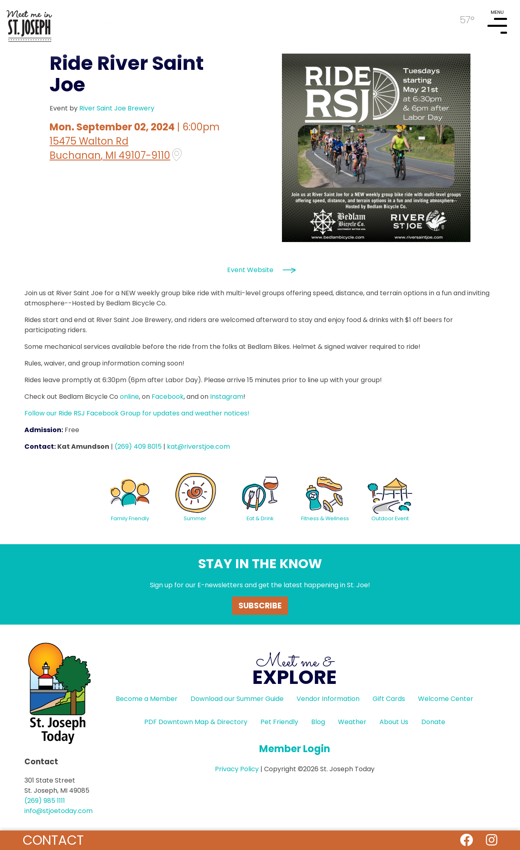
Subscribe (260, 605)
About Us (393, 722)
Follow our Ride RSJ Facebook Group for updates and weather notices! (136, 413)
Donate (433, 722)
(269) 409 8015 (138, 446)
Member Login (294, 748)
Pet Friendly (279, 722)
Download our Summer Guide (237, 698)
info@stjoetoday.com (58, 810)
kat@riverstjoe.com (198, 446)
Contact (53, 840)
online (129, 396)
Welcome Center (445, 698)
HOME (29, 22)
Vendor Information (328, 698)
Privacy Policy (237, 769)
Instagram (226, 396)
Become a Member (147, 698)
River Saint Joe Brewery (116, 108)
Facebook (168, 396)
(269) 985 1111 (44, 800)
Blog (318, 722)
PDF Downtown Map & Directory (195, 722)
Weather (352, 722)
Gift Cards (389, 698)
